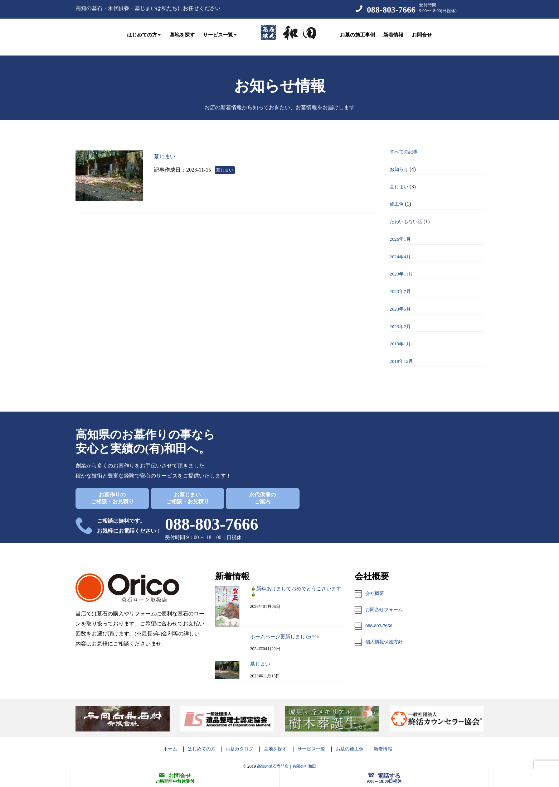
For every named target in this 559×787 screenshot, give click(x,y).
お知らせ (400, 162)
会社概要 (376, 586)
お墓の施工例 (357, 741)
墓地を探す (182, 33)
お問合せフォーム (386, 602)
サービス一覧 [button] (220, 33)
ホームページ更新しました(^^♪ (284, 629)
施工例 (398, 197)
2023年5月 (402, 301)
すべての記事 (406, 144)
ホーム (158, 741)
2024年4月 (402, 249)
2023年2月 (402, 319)
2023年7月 (402, 284)
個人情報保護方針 (386, 633)
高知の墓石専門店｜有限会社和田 (286, 759)
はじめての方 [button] (144, 33)
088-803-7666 (391, 9)
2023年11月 (403, 266)
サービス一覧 (315, 741)
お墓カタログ (235, 741)
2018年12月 (403, 354)
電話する (384, 775)
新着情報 (393, 33)
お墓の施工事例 (357, 33)
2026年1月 (402, 232)
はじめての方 (193, 741)
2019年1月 (402, 336)
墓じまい (171, 148)
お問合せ (422, 33)
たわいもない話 (408, 214)
